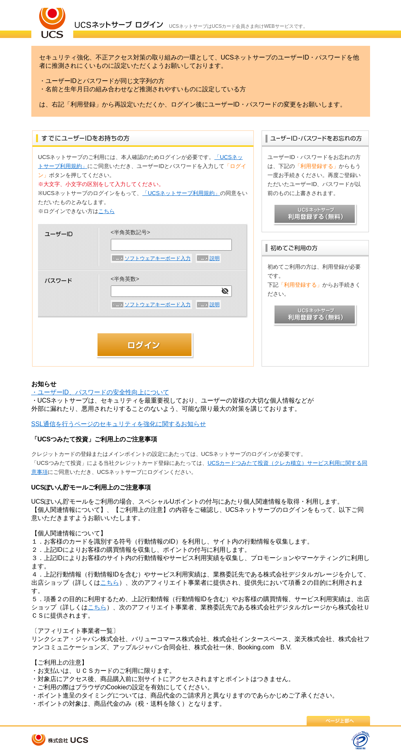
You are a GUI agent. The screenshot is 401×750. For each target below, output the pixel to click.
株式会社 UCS (60, 740)
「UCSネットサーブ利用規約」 (181, 193)
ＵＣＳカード (52, 19)
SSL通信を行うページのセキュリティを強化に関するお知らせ (118, 424)
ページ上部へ (338, 720)
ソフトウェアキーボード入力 (158, 258)
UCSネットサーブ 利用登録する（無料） (315, 215)
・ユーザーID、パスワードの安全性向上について (100, 392)
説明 (215, 258)
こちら (106, 211)
